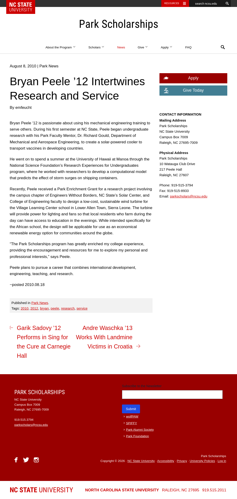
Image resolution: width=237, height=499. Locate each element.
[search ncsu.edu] (206, 3)
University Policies (202, 461)
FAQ (188, 47)
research (68, 308)
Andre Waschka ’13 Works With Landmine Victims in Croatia (104, 337)
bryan (44, 308)
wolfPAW (132, 416)
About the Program (61, 47)
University (41, 490)
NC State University (141, 461)
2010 (24, 308)
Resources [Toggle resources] (171, 3)
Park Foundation (137, 436)
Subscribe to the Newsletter (142, 386)
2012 (34, 308)
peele (55, 308)
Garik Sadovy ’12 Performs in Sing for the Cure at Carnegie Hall (44, 342)
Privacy (182, 461)
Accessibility (165, 461)
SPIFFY (131, 423)
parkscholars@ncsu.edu (188, 196)
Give (143, 47)
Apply (167, 47)
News (121, 47)
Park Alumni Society (140, 429)
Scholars (96, 47)
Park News (39, 303)
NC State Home (24, 3)
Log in (222, 461)
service (82, 308)
